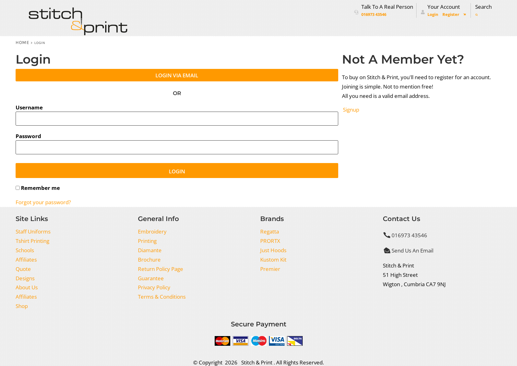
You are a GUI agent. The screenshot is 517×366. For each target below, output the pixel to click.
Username (29, 107)
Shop (22, 306)
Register (450, 14)
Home (23, 42)
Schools (25, 250)
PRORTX (270, 240)
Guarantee (151, 278)
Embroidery (152, 231)
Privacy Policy (154, 287)
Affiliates (26, 259)
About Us (27, 287)
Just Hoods (273, 250)
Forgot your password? (43, 202)
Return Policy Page (160, 268)
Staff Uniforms (33, 231)
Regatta (269, 231)
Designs (25, 278)
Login (432, 14)
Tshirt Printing (32, 240)
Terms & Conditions (162, 296)
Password (28, 136)
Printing (147, 240)
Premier (270, 268)
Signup (351, 109)
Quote (23, 268)
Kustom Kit (273, 259)
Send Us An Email (412, 250)
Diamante (150, 250)
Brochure (149, 259)
